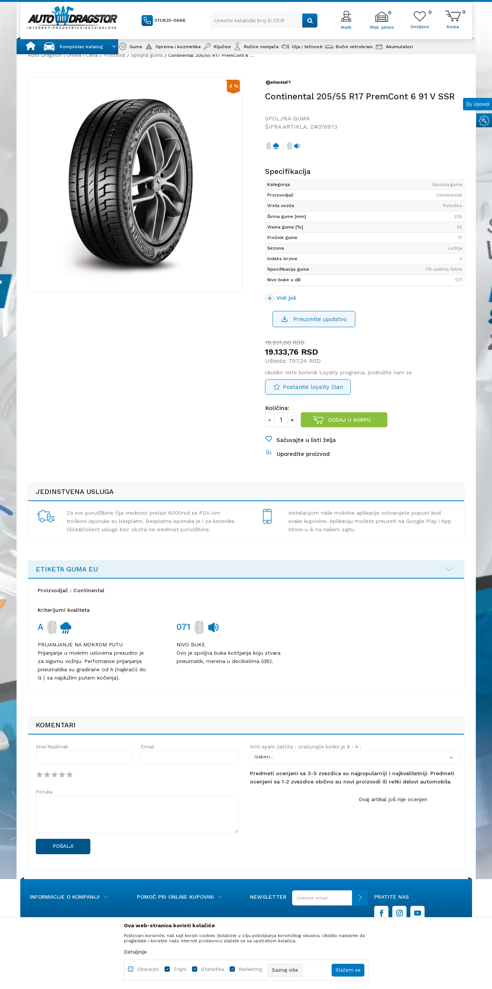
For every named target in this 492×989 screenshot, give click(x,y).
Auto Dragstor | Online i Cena (63, 55)
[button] (264, 20)
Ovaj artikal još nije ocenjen (393, 799)
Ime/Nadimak (52, 747)
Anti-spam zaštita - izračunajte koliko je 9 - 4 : (305, 747)
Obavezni (148, 969)
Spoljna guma (147, 55)
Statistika (212, 969)
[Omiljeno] (419, 26)
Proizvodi (114, 55)
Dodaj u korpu (349, 420)
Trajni (180, 969)
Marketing (250, 969)
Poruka (44, 792)
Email (147, 747)
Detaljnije (135, 952)
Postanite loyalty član (313, 387)
